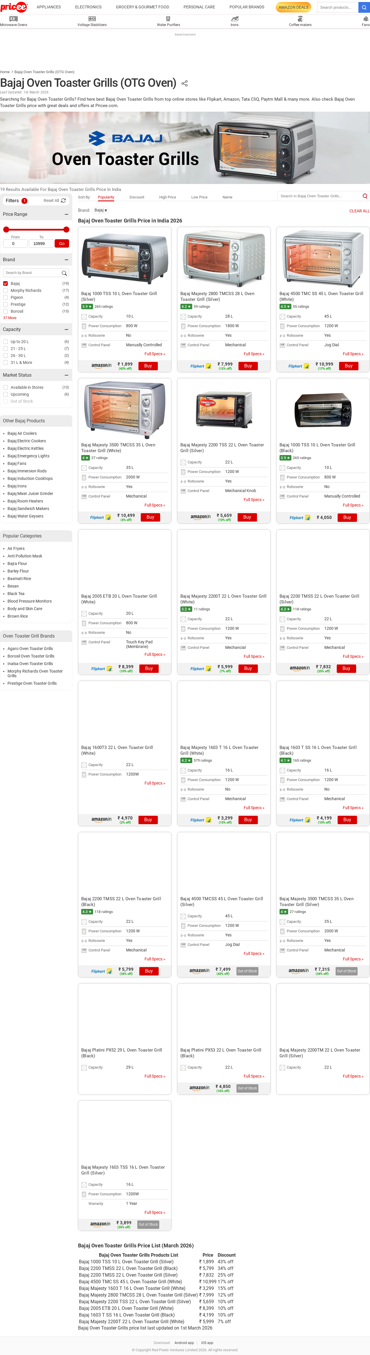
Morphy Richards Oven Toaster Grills (35, 673)
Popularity (106, 197)
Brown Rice (18, 616)
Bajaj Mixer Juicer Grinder (30, 493)
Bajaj (15, 283)
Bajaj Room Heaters (25, 501)
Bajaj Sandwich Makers (28, 508)
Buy (148, 366)
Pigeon (17, 297)
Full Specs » (155, 353)
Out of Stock (22, 401)
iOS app (207, 1343)
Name (227, 197)
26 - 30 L (18, 355)
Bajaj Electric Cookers (27, 441)
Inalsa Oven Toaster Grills (30, 663)
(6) (66, 341)
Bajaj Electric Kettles (26, 448)
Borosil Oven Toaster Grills (31, 656)
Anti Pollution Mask (25, 556)
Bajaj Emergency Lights (28, 456)
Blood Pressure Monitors (30, 601)
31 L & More (21, 362)
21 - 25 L (18, 348)
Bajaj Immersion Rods (27, 471)
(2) (66, 355)
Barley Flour (18, 571)
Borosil (17, 311)
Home (5, 72)
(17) (65, 290)
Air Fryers (16, 548)
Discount (137, 197)
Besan (13, 586)
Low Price (199, 197)
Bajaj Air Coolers (22, 433)
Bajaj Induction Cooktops (30, 478)
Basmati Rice (19, 578)
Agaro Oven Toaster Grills (30, 648)
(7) (66, 348)
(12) (65, 304)
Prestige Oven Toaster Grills (32, 683)
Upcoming (20, 394)
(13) (65, 311)
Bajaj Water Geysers (25, 516)
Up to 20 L (20, 341)
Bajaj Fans (17, 463)
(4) (66, 297)
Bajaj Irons (17, 486)
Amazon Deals (293, 7)
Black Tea (16, 593)
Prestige (18, 304)
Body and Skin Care (25, 608)
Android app (184, 1343)
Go (62, 243)
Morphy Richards (26, 290)
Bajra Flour (17, 563)
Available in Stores (27, 387)
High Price (167, 197)
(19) (65, 283)
